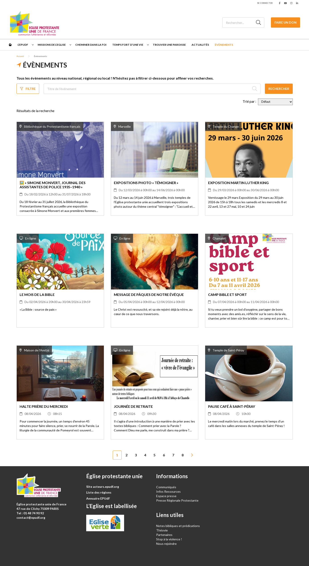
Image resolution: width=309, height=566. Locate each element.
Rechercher (278, 88)
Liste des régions (98, 492)
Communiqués (166, 487)
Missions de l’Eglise (52, 44)
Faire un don (285, 22)
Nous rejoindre (166, 543)
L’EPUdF (23, 44)
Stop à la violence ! (169, 539)
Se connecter (265, 3)
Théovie (162, 530)
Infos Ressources (168, 491)
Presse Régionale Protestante (177, 500)
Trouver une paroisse (169, 44)
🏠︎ (10, 44)
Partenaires (164, 535)
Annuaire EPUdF (98, 498)
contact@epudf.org (30, 517)
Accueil (20, 56)
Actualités (200, 44)
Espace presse (166, 496)
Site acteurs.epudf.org (102, 486)
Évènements (224, 44)
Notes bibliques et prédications (178, 526)
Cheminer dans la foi (90, 44)
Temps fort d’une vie (127, 44)
